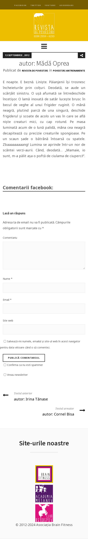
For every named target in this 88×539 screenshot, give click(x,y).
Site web (8, 320)
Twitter (35, 5)
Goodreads (66, 5)
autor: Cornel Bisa (44, 411)
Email (7, 299)
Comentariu (10, 237)
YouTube (50, 5)
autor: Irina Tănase (44, 396)
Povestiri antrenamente (69, 70)
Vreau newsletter (17, 374)
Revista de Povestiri (35, 70)
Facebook (20, 5)
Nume (7, 278)
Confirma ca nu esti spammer (25, 365)
